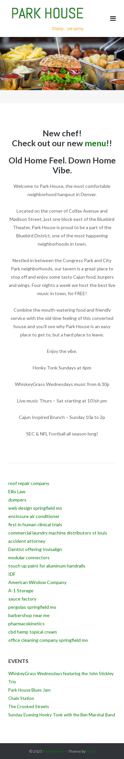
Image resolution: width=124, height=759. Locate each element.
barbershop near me (29, 615)
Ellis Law (16, 491)
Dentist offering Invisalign (35, 549)
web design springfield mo (35, 508)
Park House (53, 751)
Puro (90, 751)
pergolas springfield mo (32, 607)
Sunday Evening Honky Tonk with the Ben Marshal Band (61, 714)
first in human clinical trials (35, 524)
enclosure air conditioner (34, 516)
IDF (12, 574)
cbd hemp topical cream (32, 632)
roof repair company (28, 483)
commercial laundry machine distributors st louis (57, 532)
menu (95, 143)
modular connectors (29, 557)
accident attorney (26, 541)
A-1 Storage (20, 590)
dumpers (17, 499)
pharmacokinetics (26, 623)
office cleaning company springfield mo (48, 640)
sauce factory (22, 599)
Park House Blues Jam (29, 690)
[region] (62, 70)
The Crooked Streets (28, 706)
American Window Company (37, 582)
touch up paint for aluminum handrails (46, 566)
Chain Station (21, 698)
